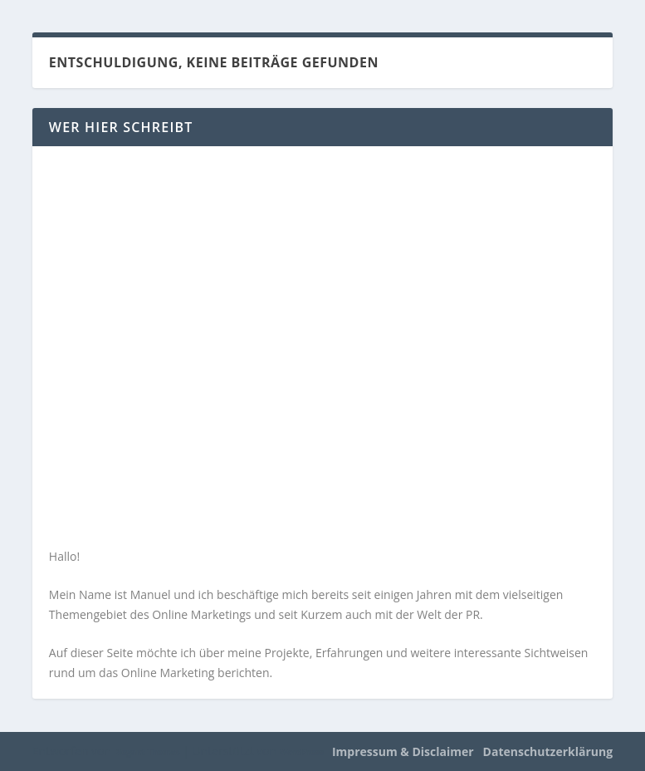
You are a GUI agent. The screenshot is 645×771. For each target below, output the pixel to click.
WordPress (302, 752)
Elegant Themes (147, 752)
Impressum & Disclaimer (403, 751)
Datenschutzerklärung (548, 751)
